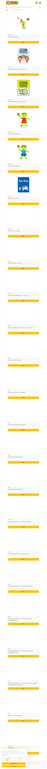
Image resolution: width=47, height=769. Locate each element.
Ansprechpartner (32, 762)
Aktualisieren (37, 10)
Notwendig (8, 758)
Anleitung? (38, 762)
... (9, 10)
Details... (23, 42)
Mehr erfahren (4, 755)
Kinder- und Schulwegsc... (16, 10)
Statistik (20, 758)
